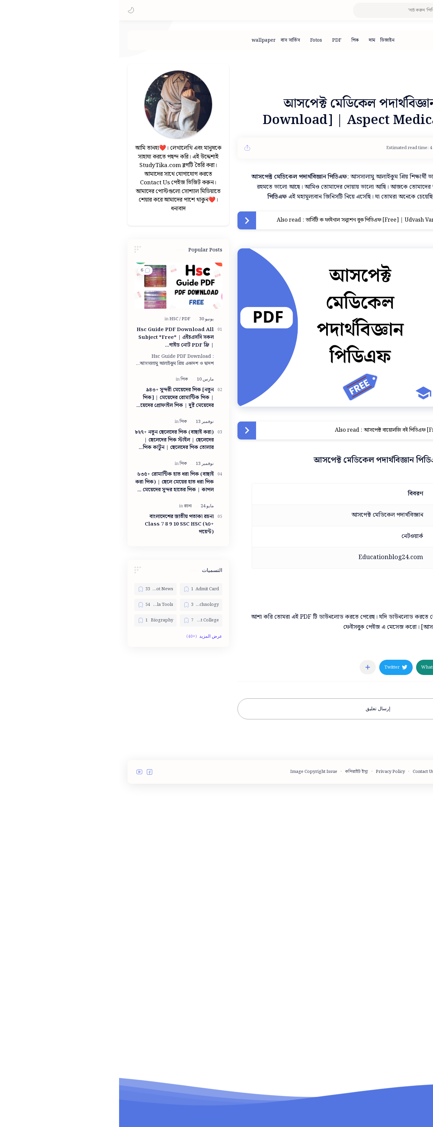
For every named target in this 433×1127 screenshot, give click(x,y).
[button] (12, 10)
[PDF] (217, 40)
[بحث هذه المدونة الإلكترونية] (292, 10)
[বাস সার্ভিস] (171, 40)
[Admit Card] (82, 795)
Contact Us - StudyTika (316, 904)
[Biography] (36, 826)
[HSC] (56, 525)
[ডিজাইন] (268, 40)
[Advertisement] (258, 97)
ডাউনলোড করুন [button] (373, 690)
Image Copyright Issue (194, 904)
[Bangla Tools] (36, 810)
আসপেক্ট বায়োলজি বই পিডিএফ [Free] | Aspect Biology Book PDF (319, 525)
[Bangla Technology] (82, 810)
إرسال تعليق (259, 803)
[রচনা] (69, 712)
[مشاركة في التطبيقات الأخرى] (249, 762)
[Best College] (82, 826)
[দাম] (253, 40)
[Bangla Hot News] (36, 795)
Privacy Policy (271, 904)
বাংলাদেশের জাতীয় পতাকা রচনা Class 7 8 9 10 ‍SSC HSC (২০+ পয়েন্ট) (60, 730)
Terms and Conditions (369, 904)
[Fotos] (197, 40)
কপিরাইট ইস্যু (237, 904)
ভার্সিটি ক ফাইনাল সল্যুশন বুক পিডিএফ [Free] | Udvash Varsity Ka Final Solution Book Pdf (290, 315)
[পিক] (236, 40)
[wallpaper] (145, 40)
